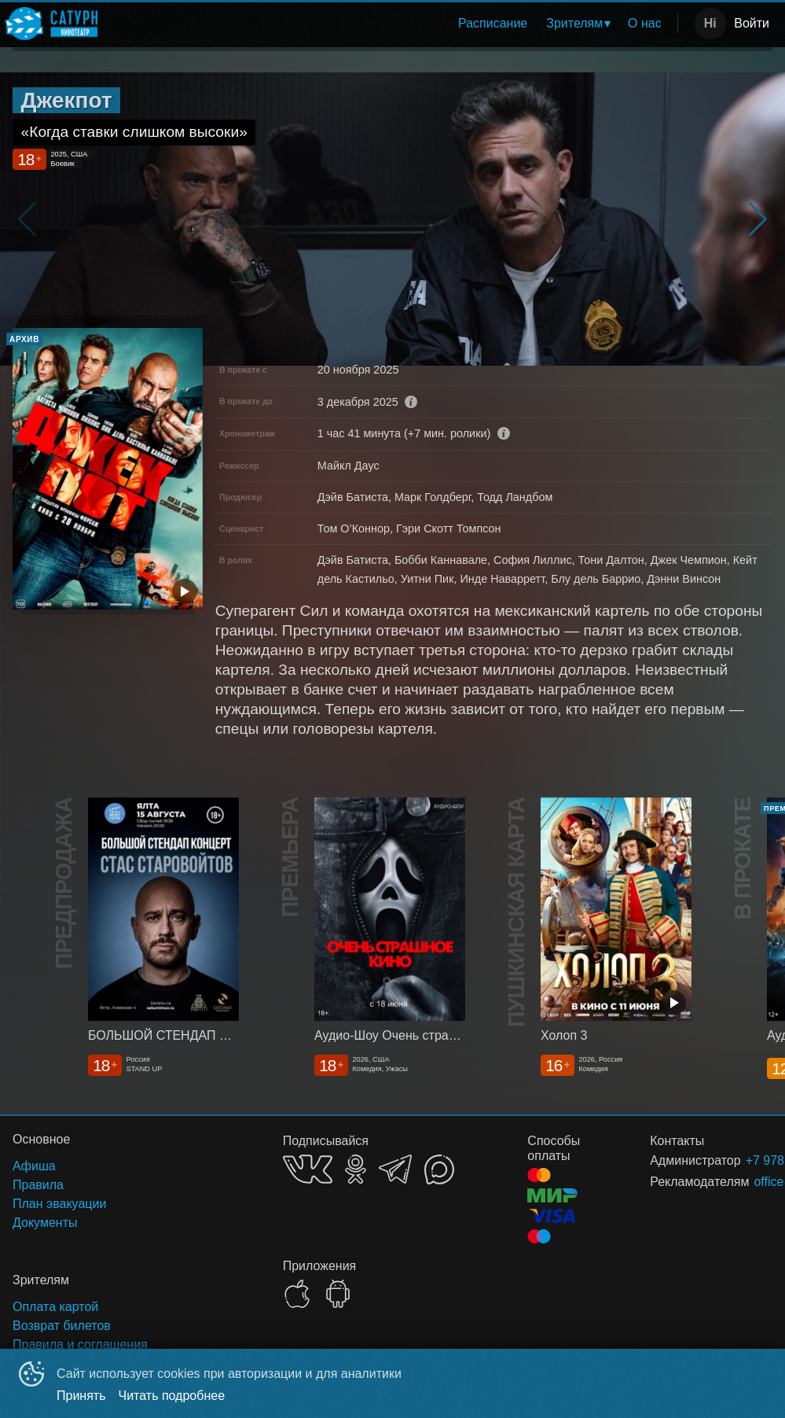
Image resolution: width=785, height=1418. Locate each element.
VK (307, 1169)
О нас (645, 23)
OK (355, 1169)
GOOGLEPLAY (338, 1294)
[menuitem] (493, 23)
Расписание (492, 23)
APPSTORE (297, 1294)
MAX (439, 1169)
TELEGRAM (395, 1169)
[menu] (390, 23)
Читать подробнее (172, 1395)
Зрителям (574, 23)
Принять (81, 1395)
